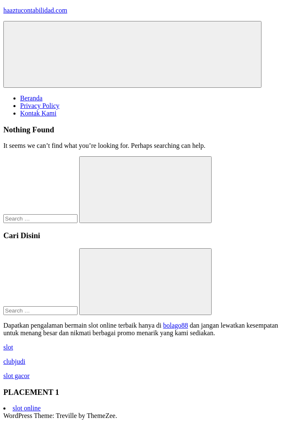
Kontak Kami (38, 113)
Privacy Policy (40, 105)
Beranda (31, 98)
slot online (27, 408)
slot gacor (16, 375)
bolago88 (175, 325)
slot (8, 347)
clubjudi (14, 361)
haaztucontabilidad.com (35, 10)
